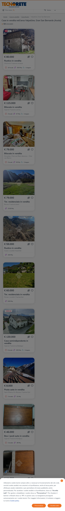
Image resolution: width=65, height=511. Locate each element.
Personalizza (39, 506)
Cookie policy (14, 501)
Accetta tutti (54, 506)
